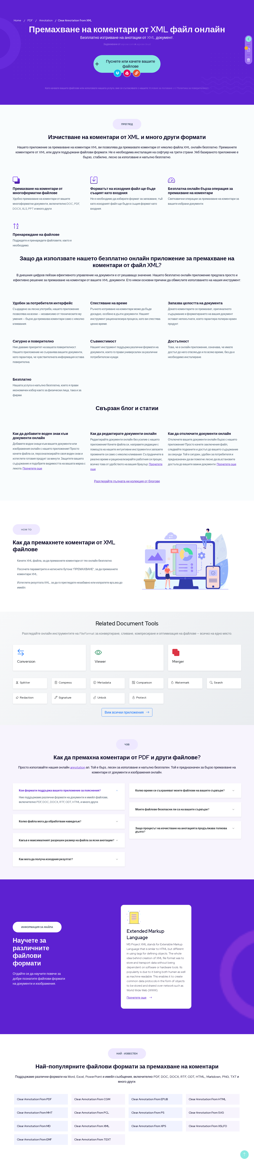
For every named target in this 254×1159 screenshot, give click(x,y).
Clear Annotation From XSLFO (208, 1126)
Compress (63, 682)
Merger (178, 661)
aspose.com (127, 44)
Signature (63, 697)
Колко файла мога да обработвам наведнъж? (50, 821)
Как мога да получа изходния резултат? (46, 859)
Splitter (23, 682)
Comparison (142, 682)
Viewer (100, 661)
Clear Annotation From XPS (148, 1126)
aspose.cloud (144, 44)
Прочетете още (32, 468)
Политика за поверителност (192, 88)
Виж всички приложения (127, 712)
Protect (139, 697)
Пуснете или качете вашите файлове (124, 64)
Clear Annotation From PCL (91, 1112)
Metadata (102, 682)
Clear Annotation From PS (147, 1112)
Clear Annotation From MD (34, 1126)
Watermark (180, 682)
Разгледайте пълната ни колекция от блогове (127, 481)
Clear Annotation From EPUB (149, 1099)
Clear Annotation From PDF (34, 1099)
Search (216, 682)
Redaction (25, 697)
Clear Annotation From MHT (35, 1112)
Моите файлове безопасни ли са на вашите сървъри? (172, 809)
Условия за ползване (160, 88)
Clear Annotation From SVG (206, 1112)
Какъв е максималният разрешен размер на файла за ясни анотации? (66, 840)
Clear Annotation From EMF (34, 1139)
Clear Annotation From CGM (92, 1099)
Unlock (99, 697)
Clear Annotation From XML (91, 1126)
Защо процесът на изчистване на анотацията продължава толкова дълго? (181, 829)
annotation (77, 767)
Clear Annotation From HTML (207, 1099)
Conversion (26, 661)
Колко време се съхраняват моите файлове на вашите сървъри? (180, 790)
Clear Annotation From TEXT (92, 1139)
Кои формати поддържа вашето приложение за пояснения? (60, 790)
